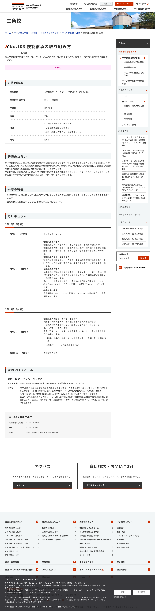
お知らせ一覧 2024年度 (132, 228)
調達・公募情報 (21, 551)
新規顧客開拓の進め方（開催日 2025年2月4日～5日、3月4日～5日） (134, 177)
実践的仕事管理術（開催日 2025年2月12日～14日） (133, 167)
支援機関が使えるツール (89, 518)
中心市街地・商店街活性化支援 (91, 541)
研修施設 (128, 109)
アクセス (126, 86)
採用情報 (21, 567)
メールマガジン (59, 559)
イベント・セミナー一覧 (96, 559)
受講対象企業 (130, 57)
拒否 (123, 592)
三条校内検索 (123, 244)
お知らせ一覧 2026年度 (132, 218)
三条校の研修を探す (50, 23)
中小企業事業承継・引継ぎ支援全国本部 (95, 529)
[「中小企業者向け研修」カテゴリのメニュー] (144, 47)
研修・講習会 (84, 533)
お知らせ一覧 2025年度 (132, 223)
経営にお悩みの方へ (75, 9)
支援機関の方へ (121, 9)
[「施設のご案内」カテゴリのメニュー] (144, 91)
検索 (143, 248)
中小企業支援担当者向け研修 (133, 72)
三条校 (34, 23)
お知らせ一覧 (124, 212)
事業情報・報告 (123, 533)
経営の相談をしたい (13, 518)
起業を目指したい (49, 518)
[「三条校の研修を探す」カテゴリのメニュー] (146, 41)
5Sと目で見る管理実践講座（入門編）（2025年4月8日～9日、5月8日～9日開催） (134, 131)
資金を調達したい (12, 545)
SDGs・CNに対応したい (14, 525)
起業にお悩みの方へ (99, 9)
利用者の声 (123, 121)
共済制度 (133, 551)
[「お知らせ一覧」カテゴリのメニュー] (146, 212)
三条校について (125, 80)
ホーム (8, 23)
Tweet (24, 42)
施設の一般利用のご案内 (134, 97)
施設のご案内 (128, 91)
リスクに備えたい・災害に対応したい (20, 537)
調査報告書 (133, 559)
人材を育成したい (12, 541)
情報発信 (59, 567)
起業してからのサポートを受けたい (56, 525)
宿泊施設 (128, 103)
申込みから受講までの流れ (134, 64)
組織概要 (120, 518)
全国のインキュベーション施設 (21, 559)
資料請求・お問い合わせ (129, 204)
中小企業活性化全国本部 (89, 525)
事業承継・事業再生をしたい (16, 533)
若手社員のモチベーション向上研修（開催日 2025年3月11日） (133, 188)
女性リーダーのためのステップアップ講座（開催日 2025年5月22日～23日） (133, 155)
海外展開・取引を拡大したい (16, 529)
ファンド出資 (84, 545)
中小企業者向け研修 (71, 23)
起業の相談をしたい (50, 522)
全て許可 (141, 592)
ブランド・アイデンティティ (128, 525)
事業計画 (120, 529)
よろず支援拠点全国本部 (89, 522)
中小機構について (142, 9)
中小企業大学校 (90, 4)
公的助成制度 (124, 197)
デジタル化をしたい (13, 522)
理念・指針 (121, 522)
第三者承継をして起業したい (53, 529)
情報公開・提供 (123, 537)
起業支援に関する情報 (88, 537)
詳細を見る (119, 597)
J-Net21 (96, 567)
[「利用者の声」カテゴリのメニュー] (146, 121)
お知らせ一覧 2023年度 (132, 234)
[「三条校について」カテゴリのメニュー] (146, 80)
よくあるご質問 (129, 114)
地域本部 (74, 4)
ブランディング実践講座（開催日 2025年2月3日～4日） (134, 143)
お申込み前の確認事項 (134, 52)
